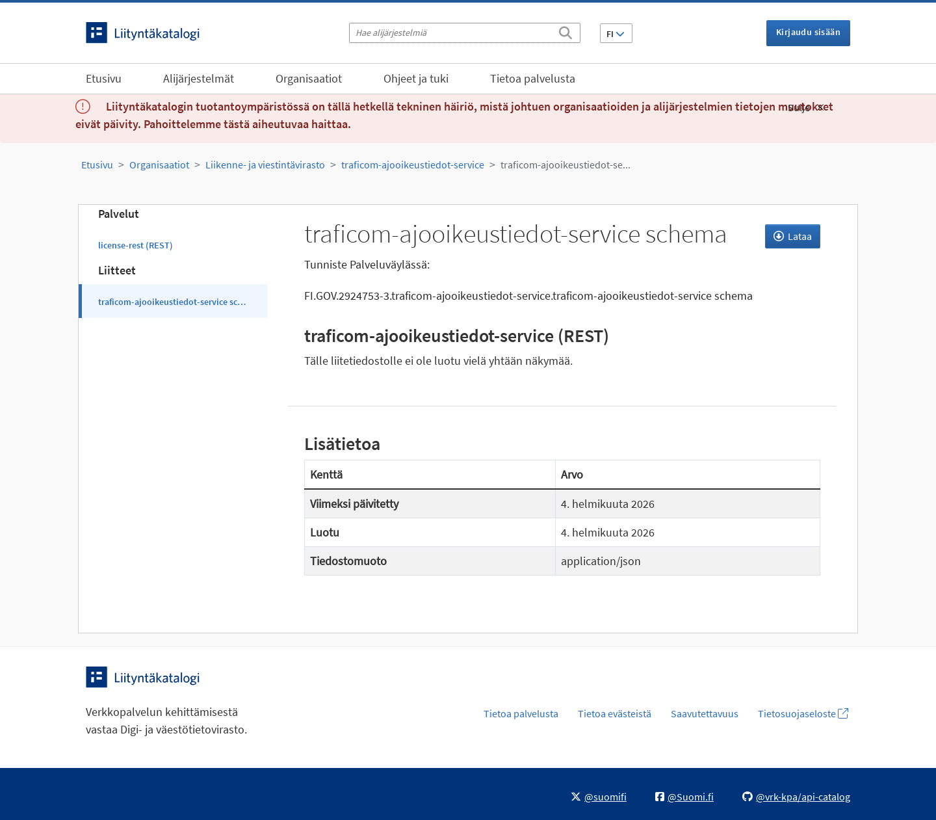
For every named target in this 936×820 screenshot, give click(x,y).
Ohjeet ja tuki (416, 78)
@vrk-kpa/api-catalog (796, 796)
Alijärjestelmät (198, 78)
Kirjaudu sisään (808, 32)
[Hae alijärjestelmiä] (464, 33)
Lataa (793, 236)
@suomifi (599, 796)
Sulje (806, 107)
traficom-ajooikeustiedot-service (412, 164)
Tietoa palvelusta (532, 78)
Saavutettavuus (704, 713)
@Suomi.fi (684, 796)
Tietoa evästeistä (614, 713)
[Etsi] (565, 30)
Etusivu (104, 78)
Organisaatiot (309, 78)
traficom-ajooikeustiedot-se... (565, 164)
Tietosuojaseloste (803, 713)
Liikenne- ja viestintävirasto (265, 164)
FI (615, 34)
